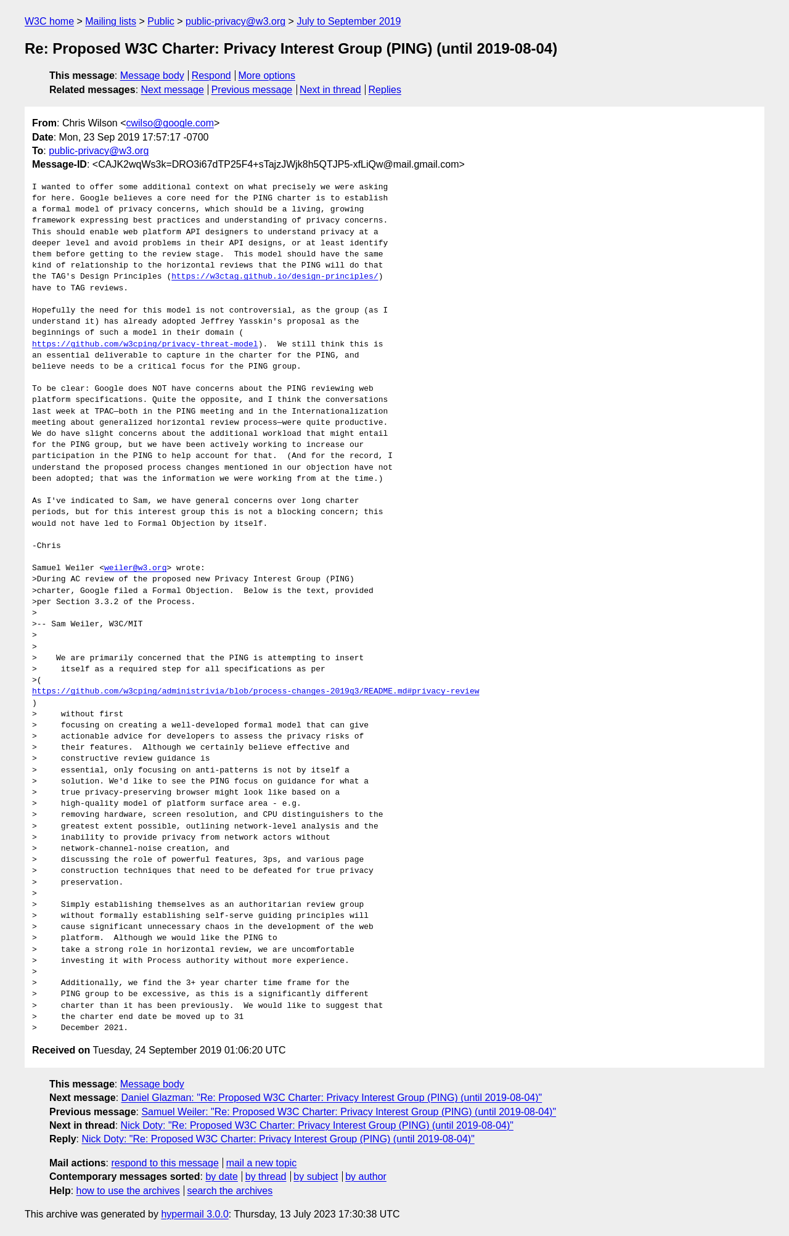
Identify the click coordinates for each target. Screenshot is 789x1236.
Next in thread (330, 89)
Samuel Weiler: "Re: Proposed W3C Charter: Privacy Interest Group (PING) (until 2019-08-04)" (348, 1112)
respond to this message (164, 1163)
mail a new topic (261, 1163)
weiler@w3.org (135, 568)
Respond (211, 75)
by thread (266, 1176)
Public (160, 21)
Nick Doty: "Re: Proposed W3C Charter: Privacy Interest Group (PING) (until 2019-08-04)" (317, 1125)
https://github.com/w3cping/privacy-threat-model (145, 344)
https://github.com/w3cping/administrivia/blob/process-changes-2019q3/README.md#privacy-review (255, 691)
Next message (172, 89)
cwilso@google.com (170, 123)
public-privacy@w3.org (235, 21)
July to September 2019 (348, 21)
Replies (385, 89)
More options (267, 75)
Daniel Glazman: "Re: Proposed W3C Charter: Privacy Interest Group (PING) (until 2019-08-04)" (331, 1097)
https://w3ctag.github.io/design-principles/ (274, 276)
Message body (152, 75)
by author (365, 1176)
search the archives (230, 1190)
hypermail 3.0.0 (194, 1214)
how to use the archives (128, 1190)
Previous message (252, 89)
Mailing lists (110, 21)
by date (221, 1176)
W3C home (49, 21)
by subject (315, 1176)
